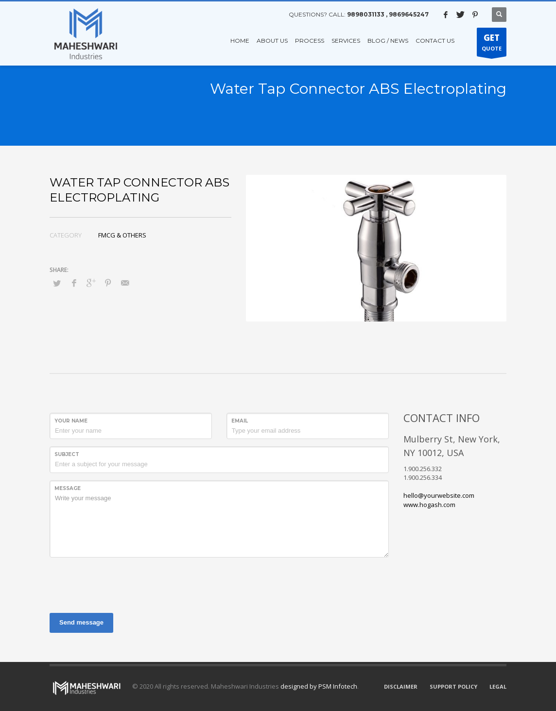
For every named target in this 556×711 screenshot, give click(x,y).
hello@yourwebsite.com (438, 495)
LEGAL (497, 686)
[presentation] (123, 584)
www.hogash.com (429, 504)
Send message (81, 622)
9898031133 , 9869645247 (388, 14)
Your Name (70, 421)
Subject (66, 454)
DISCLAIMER (400, 686)
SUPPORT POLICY (453, 686)
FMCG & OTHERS (122, 235)
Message (67, 488)
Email (239, 421)
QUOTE (491, 44)
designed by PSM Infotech (318, 686)
